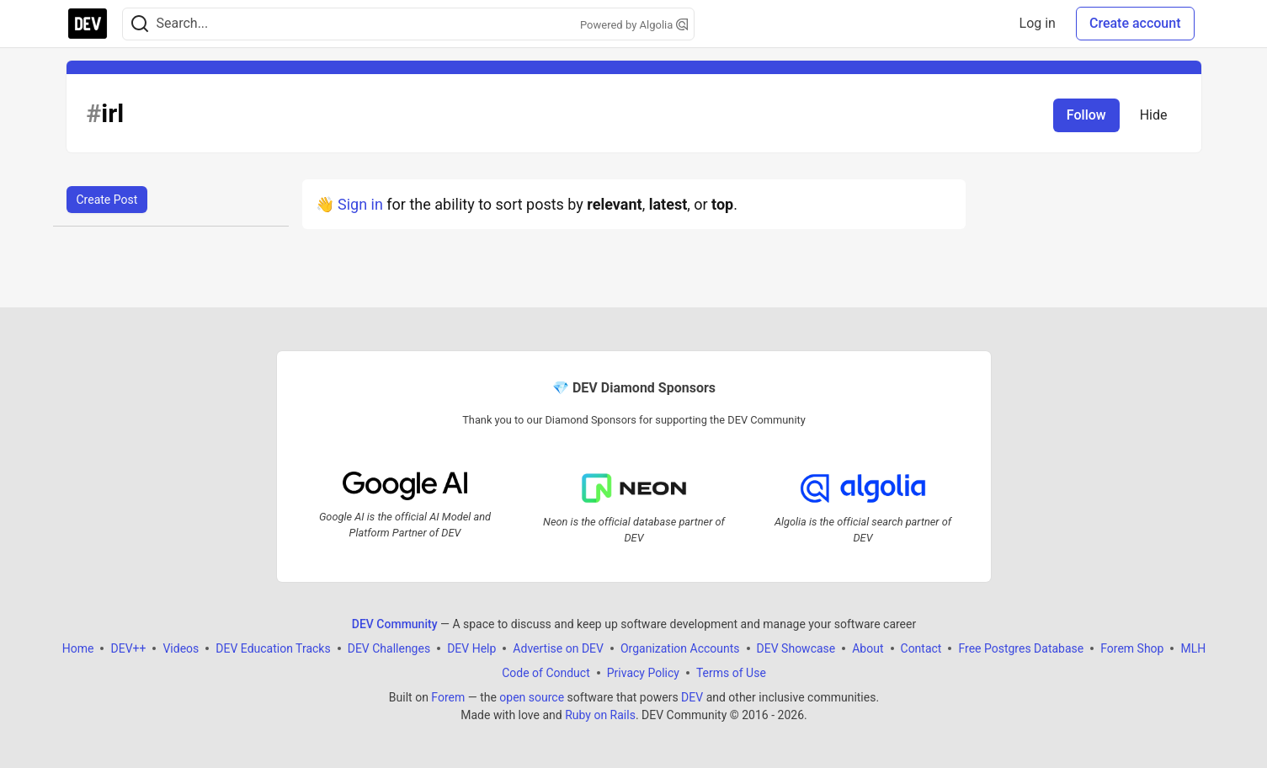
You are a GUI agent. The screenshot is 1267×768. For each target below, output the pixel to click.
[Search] (140, 24)
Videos (180, 648)
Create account (1135, 23)
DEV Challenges (388, 648)
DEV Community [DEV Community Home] (394, 624)
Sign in (360, 204)
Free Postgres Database (1020, 648)
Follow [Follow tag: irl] (1086, 115)
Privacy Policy (642, 673)
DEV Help (471, 648)
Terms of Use (730, 673)
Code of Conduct (546, 673)
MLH (1193, 648)
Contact (920, 648)
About (867, 648)
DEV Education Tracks (273, 648)
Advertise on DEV (558, 648)
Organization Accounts (679, 648)
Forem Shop (1131, 648)
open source (531, 697)
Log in (1037, 23)
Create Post (107, 199)
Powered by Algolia (634, 25)
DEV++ (128, 648)
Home (77, 648)
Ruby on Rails (600, 715)
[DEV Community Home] (88, 23)
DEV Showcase (795, 648)
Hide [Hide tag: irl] (1154, 115)
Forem (448, 697)
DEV (692, 697)
